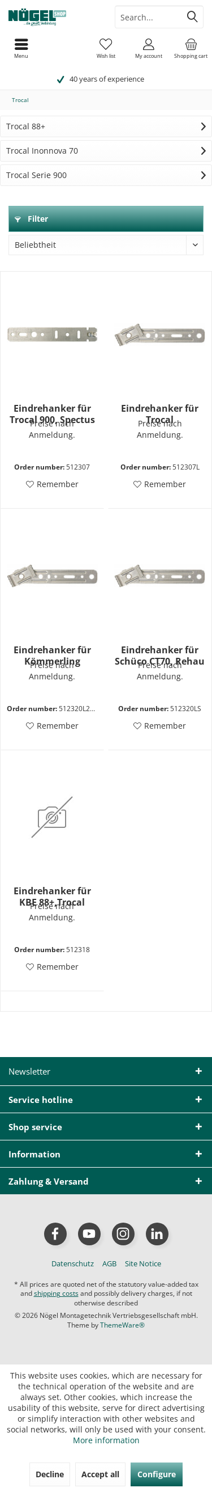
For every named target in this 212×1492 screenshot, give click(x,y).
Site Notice (143, 1263)
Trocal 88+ (25, 126)
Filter (31, 218)
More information (106, 1440)
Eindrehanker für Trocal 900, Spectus (52, 414)
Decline (50, 1474)
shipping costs (56, 1293)
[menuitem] (191, 48)
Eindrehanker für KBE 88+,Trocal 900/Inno (52, 896)
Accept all (100, 1474)
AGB (109, 1263)
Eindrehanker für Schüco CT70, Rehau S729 (160, 655)
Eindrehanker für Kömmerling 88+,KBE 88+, (52, 655)
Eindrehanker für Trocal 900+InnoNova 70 (159, 414)
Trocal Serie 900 (36, 175)
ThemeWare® (122, 1325)
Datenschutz (72, 1263)
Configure (156, 1474)
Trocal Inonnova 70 (42, 150)
